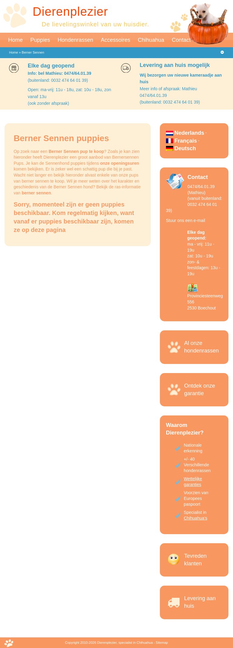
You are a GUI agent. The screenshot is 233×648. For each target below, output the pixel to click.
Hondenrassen (75, 40)
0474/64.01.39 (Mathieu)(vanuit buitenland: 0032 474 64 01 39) (194, 198)
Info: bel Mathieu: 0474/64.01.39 (59, 73)
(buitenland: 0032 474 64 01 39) (58, 80)
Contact (181, 40)
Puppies (40, 40)
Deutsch (185, 148)
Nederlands (189, 133)
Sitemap (162, 642)
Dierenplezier (70, 11)
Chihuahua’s (196, 518)
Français (185, 141)
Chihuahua (151, 40)
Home (15, 40)
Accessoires (115, 40)
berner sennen (36, 192)
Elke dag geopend (51, 66)
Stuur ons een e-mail (185, 220)
